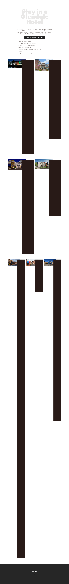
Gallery (36, 571)
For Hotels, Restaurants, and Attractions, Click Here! (34, 37)
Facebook (33, 571)
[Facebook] (34, 574)
